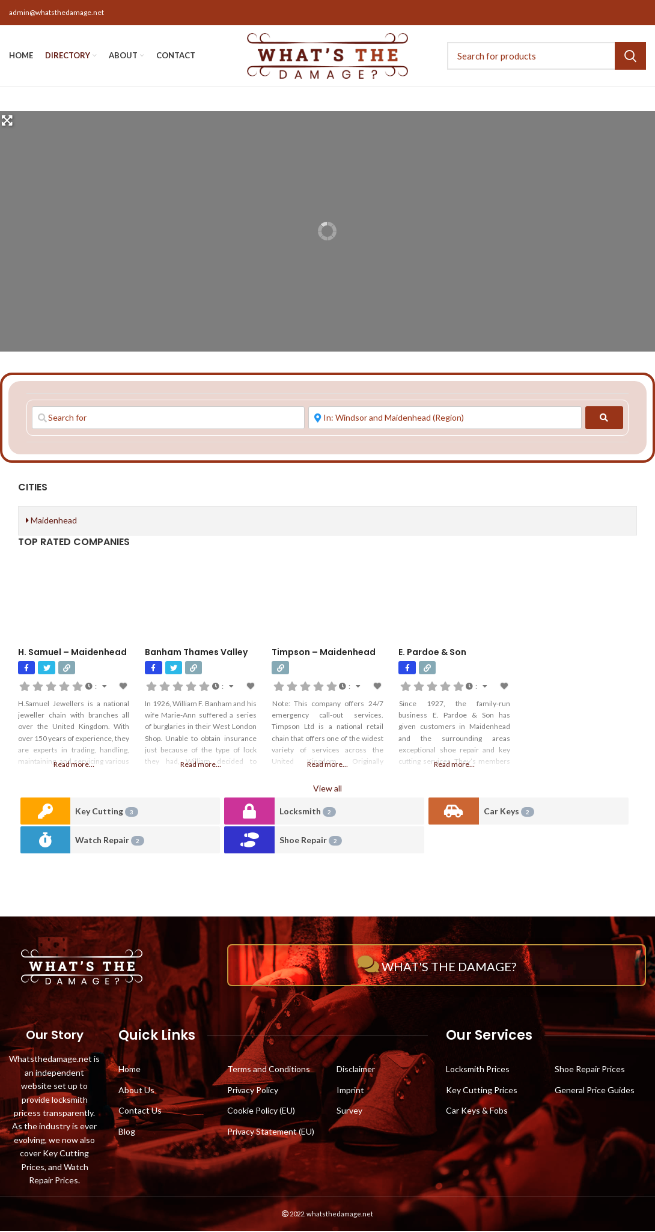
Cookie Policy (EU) (261, 1111)
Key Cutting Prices (481, 1091)
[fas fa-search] (604, 418)
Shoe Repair (310, 842)
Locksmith (307, 812)
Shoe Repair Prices (590, 1070)
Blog (126, 1132)
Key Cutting (106, 812)
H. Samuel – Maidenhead (72, 653)
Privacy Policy (252, 1091)
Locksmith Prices (478, 1070)
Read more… (73, 765)
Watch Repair (109, 842)
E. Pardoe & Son (432, 653)
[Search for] (168, 418)
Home (129, 1070)
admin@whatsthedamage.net (56, 12)
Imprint (350, 1091)
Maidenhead (51, 521)
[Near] (444, 418)
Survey (349, 1111)
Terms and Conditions (268, 1070)
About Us (136, 1091)
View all (327, 789)
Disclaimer (356, 1070)
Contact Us (140, 1111)
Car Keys (509, 812)
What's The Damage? (437, 965)
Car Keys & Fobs (477, 1111)
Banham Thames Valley (196, 653)
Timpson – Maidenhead (324, 653)
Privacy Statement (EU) (270, 1132)
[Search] (553, 56)
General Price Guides (595, 1091)
